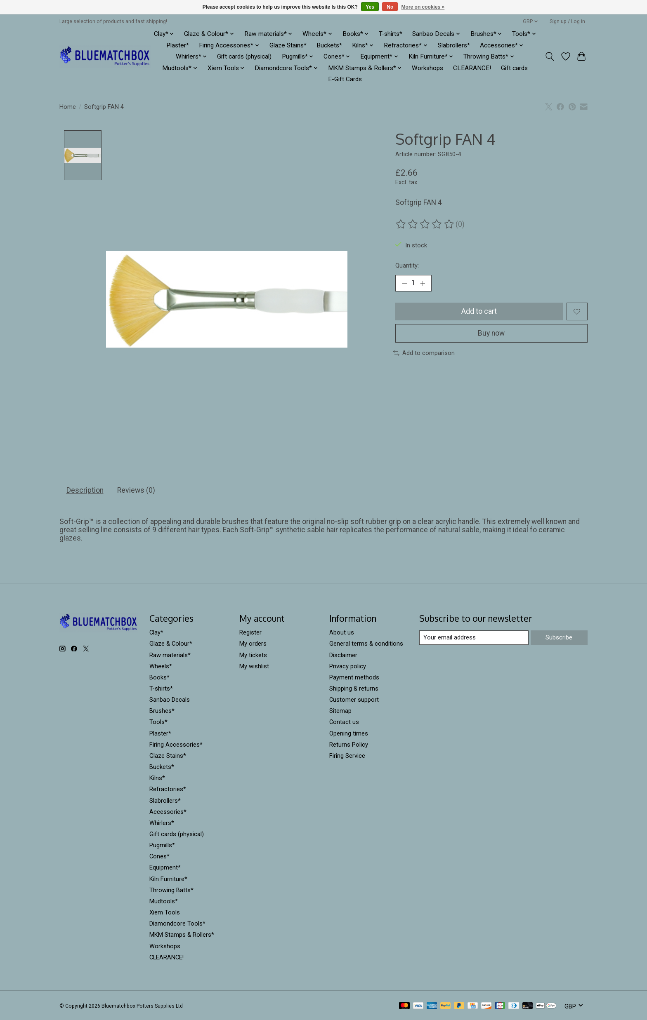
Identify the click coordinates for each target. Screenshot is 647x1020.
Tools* (158, 722)
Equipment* (165, 868)
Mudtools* (163, 901)
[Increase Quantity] (422, 283)
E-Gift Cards (345, 79)
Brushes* (162, 711)
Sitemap (340, 711)
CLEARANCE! (472, 68)
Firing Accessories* (176, 744)
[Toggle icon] (550, 56)
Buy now (491, 333)
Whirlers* (161, 823)
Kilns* (157, 778)
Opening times (348, 733)
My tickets (253, 655)
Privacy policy (347, 666)
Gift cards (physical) (244, 56)
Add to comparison (424, 353)
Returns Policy (348, 744)
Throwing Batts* (171, 890)
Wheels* (160, 666)
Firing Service (347, 755)
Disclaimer (343, 655)
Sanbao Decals (169, 700)
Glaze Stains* (288, 45)
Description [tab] (85, 490)
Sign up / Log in (567, 21)
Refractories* (167, 789)
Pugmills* (162, 845)
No (390, 7)
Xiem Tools (164, 913)
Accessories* (168, 812)
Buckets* (329, 45)
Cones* (159, 856)
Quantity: (407, 265)
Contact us (344, 722)
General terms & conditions (366, 644)
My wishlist (254, 666)
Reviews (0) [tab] (136, 490)
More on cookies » (423, 7)
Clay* (156, 633)
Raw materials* (170, 655)
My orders (253, 644)
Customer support (354, 700)
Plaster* (177, 45)
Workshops (427, 68)
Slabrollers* (454, 45)
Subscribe (558, 637)
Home (67, 106)
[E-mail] (474, 637)
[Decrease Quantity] (404, 283)
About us (341, 633)
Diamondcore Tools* (177, 924)
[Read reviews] (425, 224)
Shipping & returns (353, 689)
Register (250, 633)
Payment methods (354, 677)
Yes (370, 7)
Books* (159, 677)
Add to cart (479, 311)
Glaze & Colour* (170, 644)
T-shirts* (390, 34)
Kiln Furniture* (168, 879)
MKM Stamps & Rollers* (181, 935)
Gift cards (514, 68)
